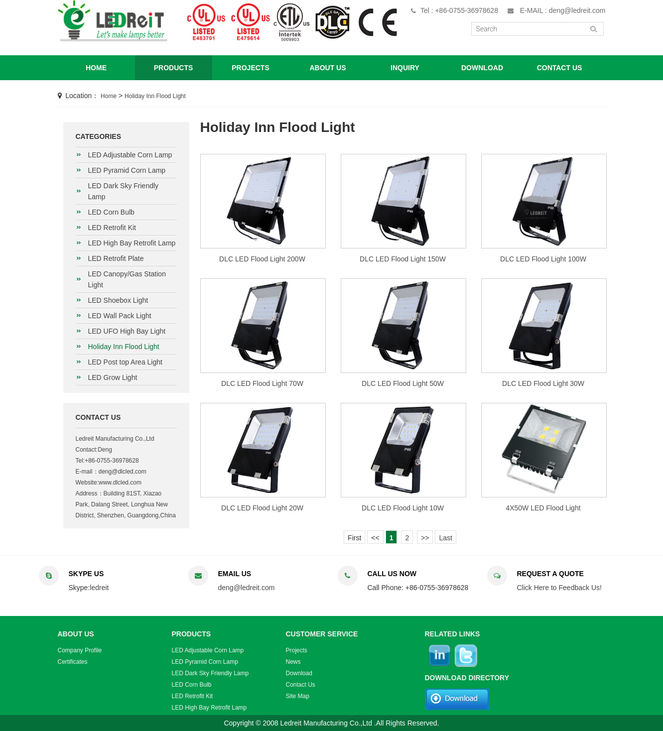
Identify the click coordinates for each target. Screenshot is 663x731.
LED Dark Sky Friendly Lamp (123, 191)
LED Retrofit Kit (112, 228)
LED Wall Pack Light (119, 316)
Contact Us (300, 684)
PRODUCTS (173, 68)
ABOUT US (327, 68)
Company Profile (80, 650)
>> (425, 538)
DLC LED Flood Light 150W (403, 259)
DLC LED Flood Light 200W (262, 259)
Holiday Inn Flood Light (155, 96)
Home (109, 96)
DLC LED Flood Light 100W (543, 259)
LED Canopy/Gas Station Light (127, 279)
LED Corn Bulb (111, 212)
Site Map (297, 696)
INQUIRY (405, 68)
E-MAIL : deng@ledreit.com (563, 10)
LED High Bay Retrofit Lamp (132, 243)
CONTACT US (559, 68)
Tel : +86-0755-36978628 (459, 10)
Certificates (73, 661)
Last (445, 538)
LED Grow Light (112, 377)
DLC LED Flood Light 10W (403, 508)
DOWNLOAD (482, 68)
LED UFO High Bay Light (127, 331)
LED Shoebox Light (118, 300)
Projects (296, 650)
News (293, 661)
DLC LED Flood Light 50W (403, 383)
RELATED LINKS (452, 634)
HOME (96, 68)
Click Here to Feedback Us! (559, 588)
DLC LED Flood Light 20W (262, 508)
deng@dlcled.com (122, 471)
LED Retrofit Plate (116, 258)
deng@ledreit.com (246, 588)
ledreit (99, 588)
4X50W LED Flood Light (543, 508)
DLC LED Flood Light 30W (543, 383)
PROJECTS (250, 68)
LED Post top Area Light (125, 362)
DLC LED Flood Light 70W (262, 383)
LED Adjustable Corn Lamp (130, 155)
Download (299, 673)
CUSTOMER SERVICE (322, 634)
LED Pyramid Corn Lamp (127, 170)
